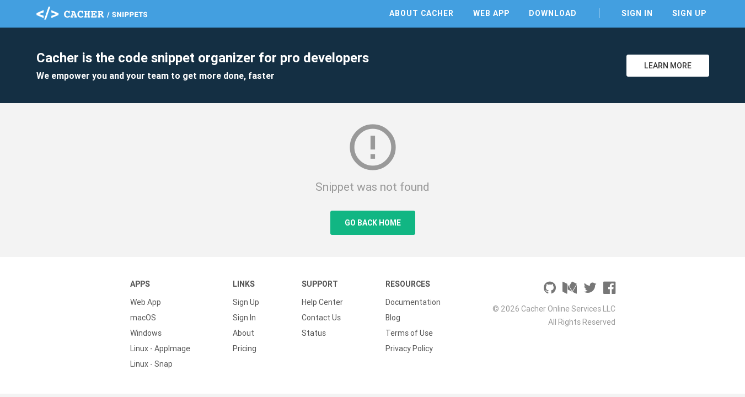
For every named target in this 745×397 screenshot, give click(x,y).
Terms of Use (409, 333)
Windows (146, 333)
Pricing (244, 348)
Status (314, 333)
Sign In (637, 13)
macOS (143, 318)
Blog (392, 318)
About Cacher (421, 13)
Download (553, 13)
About (243, 333)
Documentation (413, 302)
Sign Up (689, 13)
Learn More (668, 66)
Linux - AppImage (160, 348)
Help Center (322, 302)
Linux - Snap (151, 364)
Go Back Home (373, 223)
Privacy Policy (409, 348)
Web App (491, 13)
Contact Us (321, 318)
